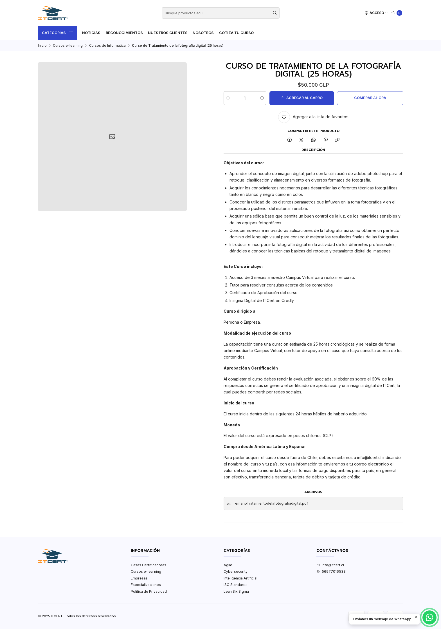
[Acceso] (376, 13)
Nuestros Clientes (168, 33)
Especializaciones (146, 585)
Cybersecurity (236, 571)
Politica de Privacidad (149, 591)
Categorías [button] (57, 33)
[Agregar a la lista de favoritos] (313, 117)
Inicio (42, 45)
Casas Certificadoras (148, 565)
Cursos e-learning (68, 45)
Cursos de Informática (107, 45)
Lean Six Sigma (236, 591)
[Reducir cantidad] (228, 98)
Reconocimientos (124, 33)
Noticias (91, 33)
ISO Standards (236, 585)
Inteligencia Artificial (240, 578)
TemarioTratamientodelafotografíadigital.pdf (267, 503)
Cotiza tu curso (236, 33)
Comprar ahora (370, 98)
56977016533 (331, 571)
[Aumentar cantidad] (262, 98)
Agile (228, 565)
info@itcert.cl (330, 565)
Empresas (139, 578)
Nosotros (203, 33)
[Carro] (397, 13)
